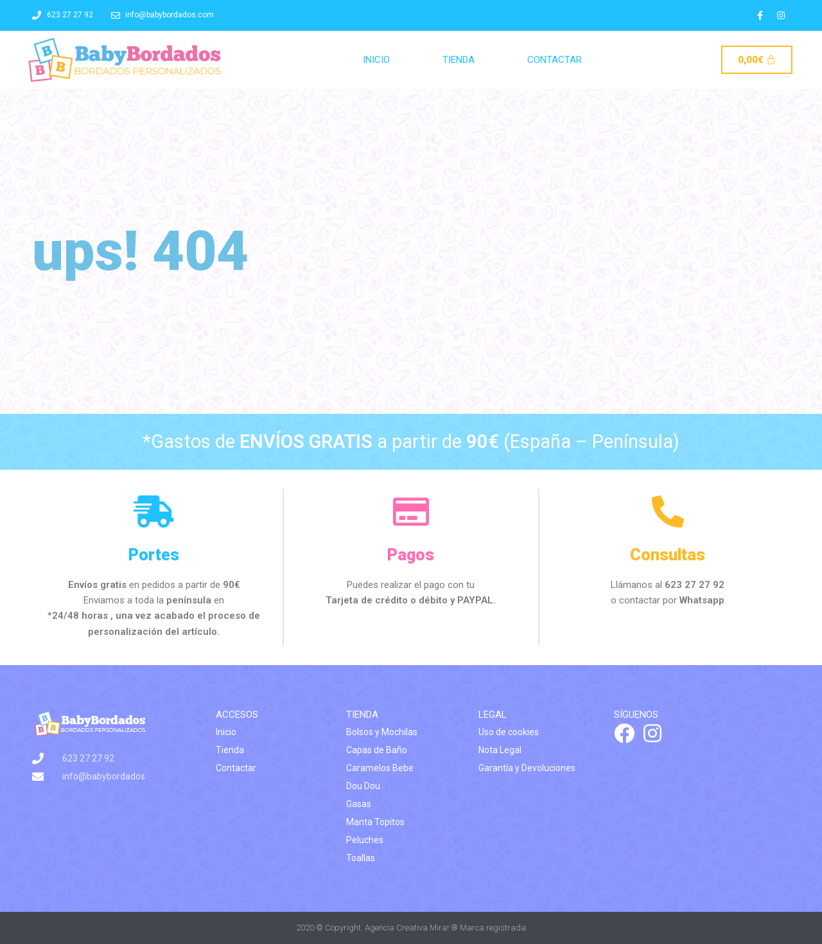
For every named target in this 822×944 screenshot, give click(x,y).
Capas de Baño (376, 750)
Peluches (364, 840)
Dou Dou (363, 786)
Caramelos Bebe (380, 768)
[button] (794, 18)
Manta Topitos (375, 822)
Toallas (360, 858)
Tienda (458, 60)
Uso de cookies (508, 732)
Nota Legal (499, 750)
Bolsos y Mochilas (381, 732)
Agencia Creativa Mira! (407, 927)
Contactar (554, 60)
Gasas (358, 804)
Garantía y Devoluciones (526, 768)
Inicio (376, 60)
